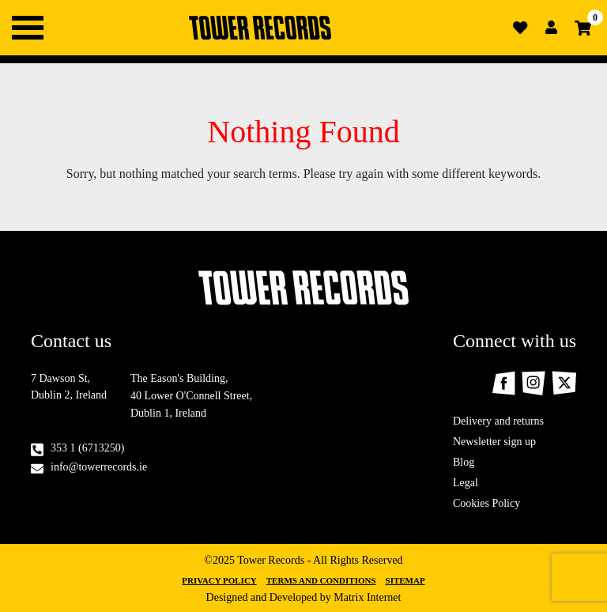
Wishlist (520, 28)
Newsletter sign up (494, 442)
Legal (465, 483)
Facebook (503, 383)
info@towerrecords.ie (99, 467)
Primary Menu (27, 27)
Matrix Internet (367, 597)
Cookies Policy (486, 503)
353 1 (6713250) (87, 448)
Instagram (533, 382)
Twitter (564, 383)
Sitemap (405, 580)
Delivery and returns (498, 421)
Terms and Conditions (321, 580)
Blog (463, 462)
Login (552, 28)
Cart (583, 28)
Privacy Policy (219, 580)
